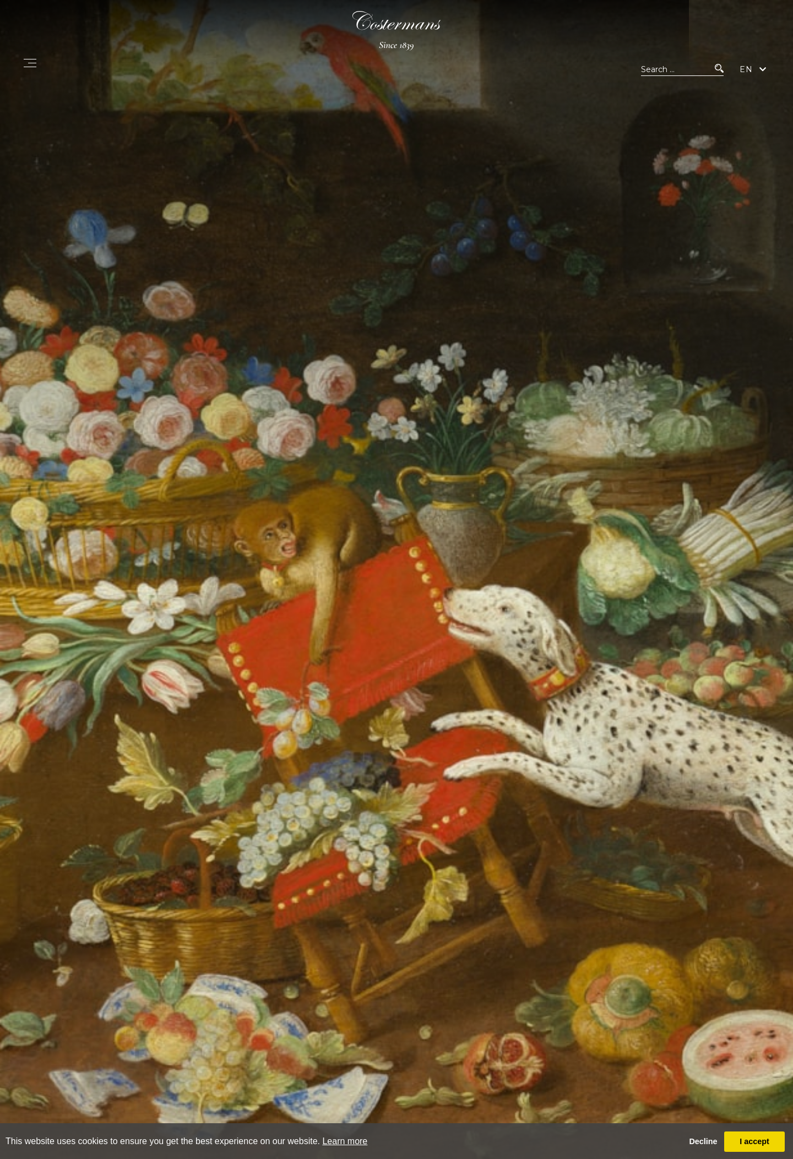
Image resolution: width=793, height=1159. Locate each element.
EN (746, 74)
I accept (754, 1141)
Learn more (344, 1141)
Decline (703, 1141)
